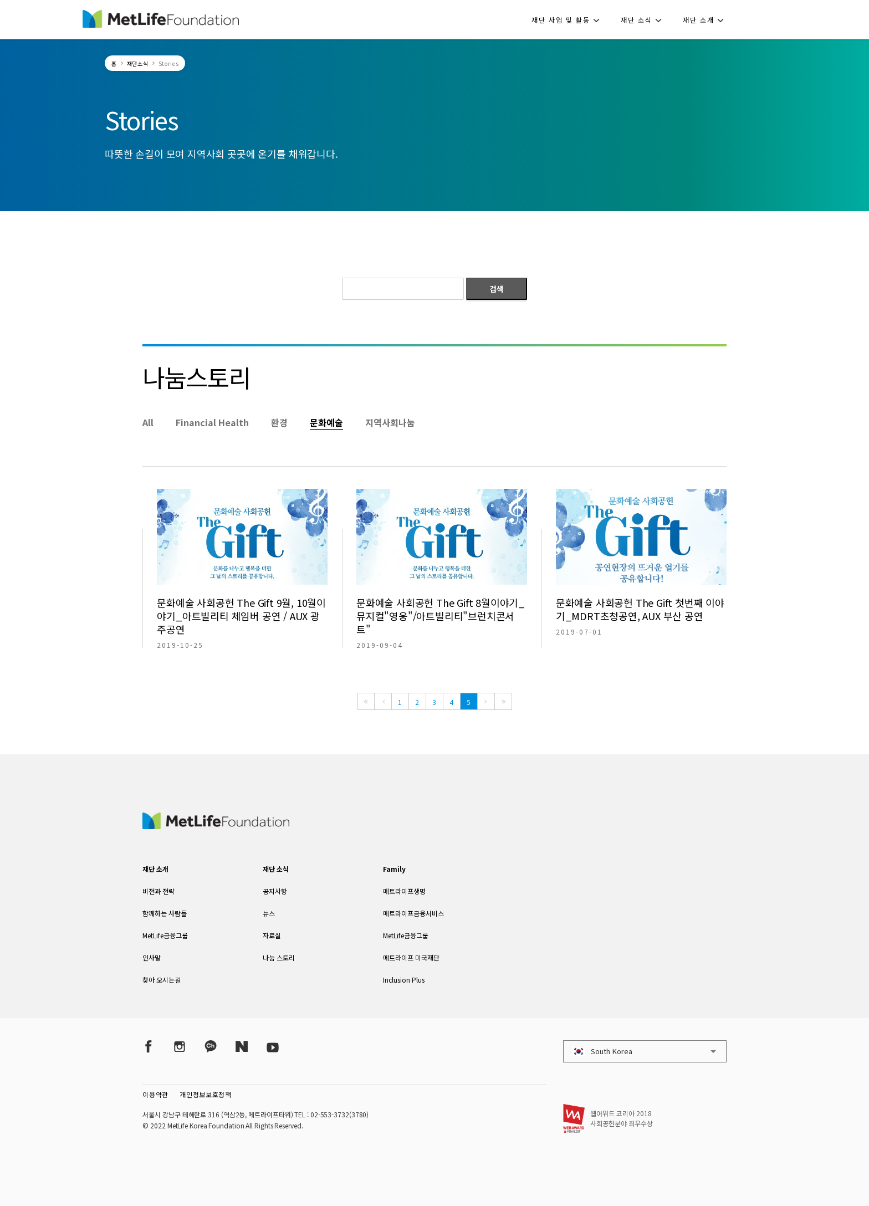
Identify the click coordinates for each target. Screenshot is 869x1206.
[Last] (503, 701)
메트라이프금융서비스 (413, 913)
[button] (569, 19)
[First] (366, 701)
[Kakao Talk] (211, 1046)
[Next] (486, 701)
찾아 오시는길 (161, 979)
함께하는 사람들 (164, 913)
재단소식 (138, 63)
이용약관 (155, 1094)
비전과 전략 (158, 891)
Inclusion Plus (404, 979)
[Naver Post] (242, 1046)
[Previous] (383, 701)
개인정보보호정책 (206, 1094)
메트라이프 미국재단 (411, 957)
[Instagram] (179, 1046)
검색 (496, 288)
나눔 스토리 (279, 957)
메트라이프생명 (404, 891)
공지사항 (275, 891)
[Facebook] (148, 1046)
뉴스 (269, 913)
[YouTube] (273, 1046)
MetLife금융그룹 (165, 935)
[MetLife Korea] (215, 825)
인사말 (151, 957)
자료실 (272, 935)
